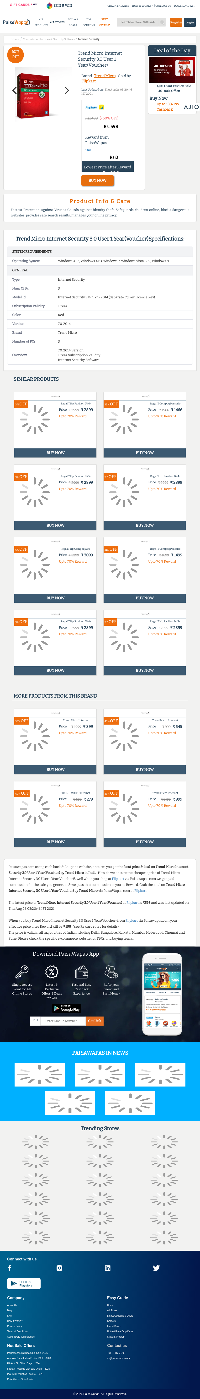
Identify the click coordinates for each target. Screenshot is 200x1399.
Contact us (117, 1346)
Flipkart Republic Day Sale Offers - (28, 1368)
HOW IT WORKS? (142, 5)
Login (189, 22)
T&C (88, 150)
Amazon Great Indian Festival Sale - (29, 1358)
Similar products (36, 379)
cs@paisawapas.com (118, 1358)
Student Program (116, 1336)
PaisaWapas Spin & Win (20, 1379)
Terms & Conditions (17, 1331)
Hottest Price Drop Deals (120, 1331)
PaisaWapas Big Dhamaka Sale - (27, 1353)
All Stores (112, 1310)
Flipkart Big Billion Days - (23, 1363)
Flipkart (88, 81)
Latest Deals (114, 1326)
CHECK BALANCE (118, 5)
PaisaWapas (91, 1394)
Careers (111, 1321)
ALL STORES (57, 22)
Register (176, 22)
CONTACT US (163, 5)
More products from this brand (55, 696)
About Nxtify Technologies (21, 1336)
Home (110, 1305)
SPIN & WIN (59, 6)
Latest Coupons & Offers (120, 1315)
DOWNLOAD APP (184, 5)
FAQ (9, 1315)
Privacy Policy (14, 1326)
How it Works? (14, 1321)
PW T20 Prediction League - (25, 1374)
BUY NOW (97, 180)
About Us (12, 1305)
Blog (9, 1310)
